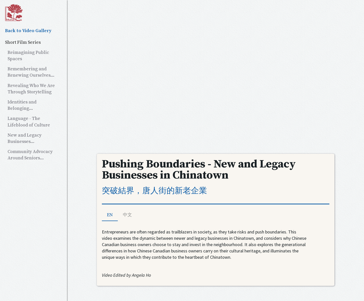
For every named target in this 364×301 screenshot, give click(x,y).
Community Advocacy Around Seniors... (30, 155)
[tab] (110, 215)
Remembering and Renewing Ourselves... (31, 72)
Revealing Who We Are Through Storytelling (31, 89)
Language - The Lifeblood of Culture (29, 122)
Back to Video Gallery (28, 31)
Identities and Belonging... (22, 105)
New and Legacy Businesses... (24, 138)
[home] (33, 12)
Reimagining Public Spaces (28, 56)
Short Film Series (23, 42)
